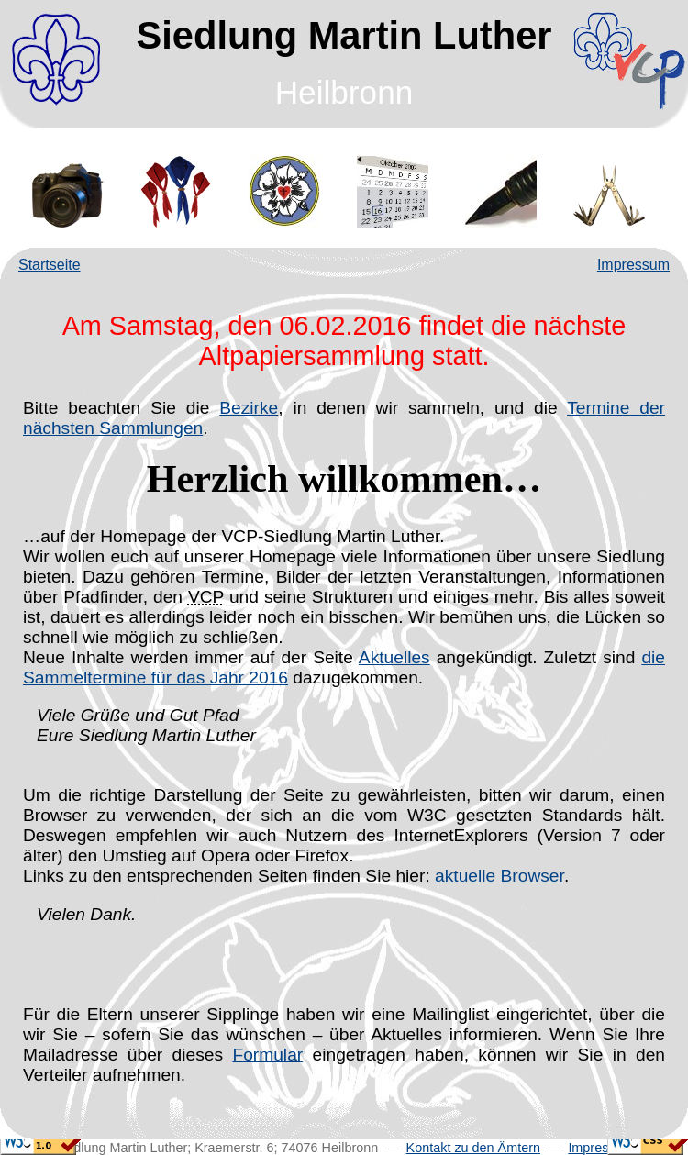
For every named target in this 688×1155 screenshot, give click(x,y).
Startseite (49, 264)
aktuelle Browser (499, 875)
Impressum (633, 264)
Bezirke (248, 407)
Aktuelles (394, 657)
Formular (267, 1054)
